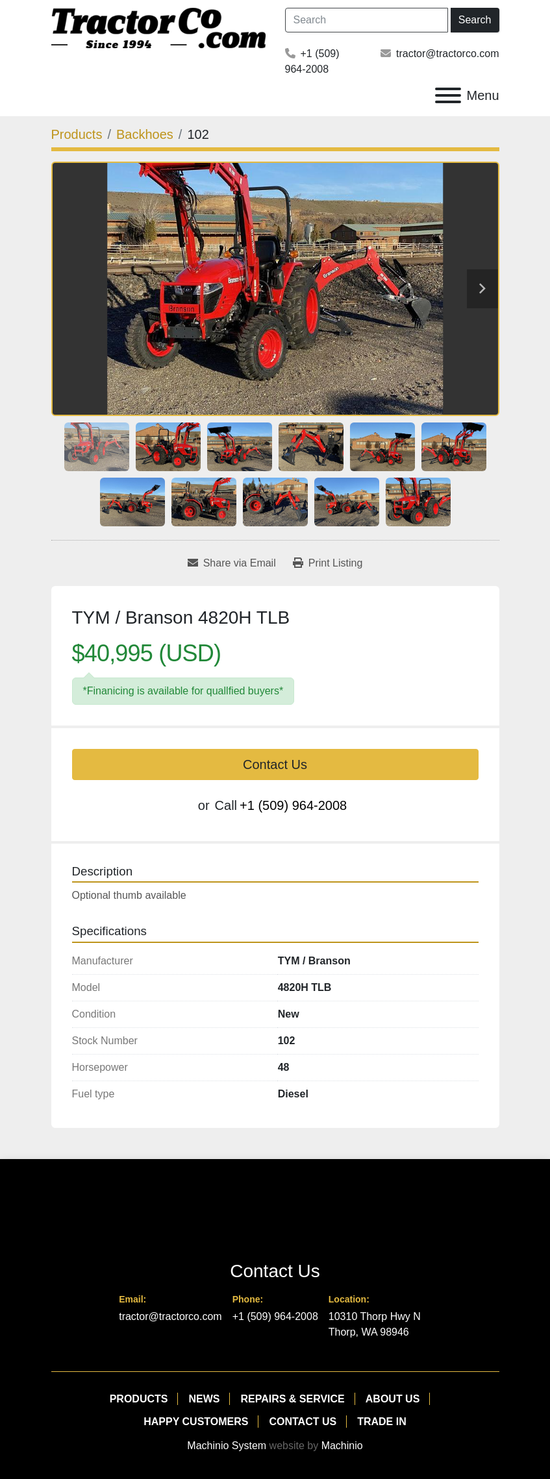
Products (139, 1398)
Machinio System (226, 1445)
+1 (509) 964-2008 (293, 805)
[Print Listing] (327, 563)
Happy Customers (196, 1421)
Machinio (342, 1445)
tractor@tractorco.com (447, 53)
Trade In (381, 1421)
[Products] (77, 134)
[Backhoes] (144, 134)
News (203, 1398)
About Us (393, 1398)
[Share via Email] (231, 563)
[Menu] (448, 95)
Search (475, 19)
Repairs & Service (292, 1398)
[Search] (366, 20)
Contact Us (275, 764)
